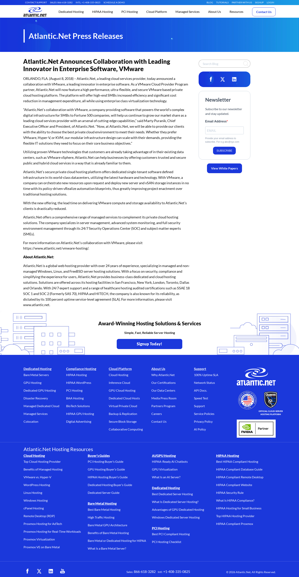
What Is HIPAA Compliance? (235, 500)
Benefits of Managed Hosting (43, 469)
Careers (156, 414)
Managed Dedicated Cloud (41, 406)
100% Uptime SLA (206, 375)
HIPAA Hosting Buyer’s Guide (108, 477)
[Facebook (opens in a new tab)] (27, 571)
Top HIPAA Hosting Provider (235, 516)
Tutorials (222, 2)
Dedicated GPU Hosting (40, 390)
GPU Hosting (32, 382)
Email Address (216, 121)
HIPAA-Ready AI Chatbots (170, 461)
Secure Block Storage (123, 421)
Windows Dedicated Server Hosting (176, 517)
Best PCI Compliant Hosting (171, 534)
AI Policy (200, 429)
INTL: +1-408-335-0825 (88, 2)
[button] (71, 12)
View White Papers (224, 168)
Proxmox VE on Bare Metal (42, 547)
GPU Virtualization (165, 469)
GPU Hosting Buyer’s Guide (106, 469)
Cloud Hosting (118, 375)
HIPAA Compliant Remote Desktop (239, 477)
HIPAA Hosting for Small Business (238, 508)
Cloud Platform (120, 369)
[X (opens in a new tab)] (39, 571)
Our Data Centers (163, 390)
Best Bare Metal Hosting (104, 509)
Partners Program (163, 406)
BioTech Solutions (78, 406)
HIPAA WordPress (78, 382)
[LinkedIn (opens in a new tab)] (51, 571)
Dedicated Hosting (38, 369)
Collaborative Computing (126, 429)
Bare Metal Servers (36, 375)
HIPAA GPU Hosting (80, 414)
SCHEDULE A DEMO (114, 2)
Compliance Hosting (81, 369)
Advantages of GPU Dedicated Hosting (178, 509)
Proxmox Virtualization (39, 539)
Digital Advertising (78, 421)
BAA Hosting (75, 398)
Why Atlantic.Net (163, 375)
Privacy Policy (203, 421)
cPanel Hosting (34, 508)
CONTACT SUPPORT (36, 2)
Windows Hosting (36, 500)
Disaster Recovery (36, 398)
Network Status (204, 382)
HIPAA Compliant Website (234, 485)
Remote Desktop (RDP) (39, 516)
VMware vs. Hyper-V (37, 477)
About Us (158, 369)
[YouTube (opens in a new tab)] (62, 571)
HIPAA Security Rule (230, 492)
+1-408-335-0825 (176, 571)
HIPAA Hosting (76, 375)
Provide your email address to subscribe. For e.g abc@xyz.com (222, 140)
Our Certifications (163, 382)
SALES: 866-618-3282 (61, 2)
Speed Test (201, 398)
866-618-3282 (145, 571)
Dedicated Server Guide (103, 492)
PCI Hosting (74, 390)
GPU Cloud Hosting (122, 390)
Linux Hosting (33, 492)
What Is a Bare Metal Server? (107, 548)
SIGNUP (259, 2)
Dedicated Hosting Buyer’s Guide (110, 485)
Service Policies (204, 414)
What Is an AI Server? (166, 477)
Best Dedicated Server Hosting (172, 494)
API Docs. (200, 390)
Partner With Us (242, 2)
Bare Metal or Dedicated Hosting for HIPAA (117, 540)
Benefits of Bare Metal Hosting (108, 533)
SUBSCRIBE (224, 150)
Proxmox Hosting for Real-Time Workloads (52, 531)
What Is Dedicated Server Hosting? (175, 502)
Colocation (31, 421)
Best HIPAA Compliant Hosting (237, 461)
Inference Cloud (119, 382)
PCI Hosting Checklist (166, 542)
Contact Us (264, 12)
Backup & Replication (123, 414)
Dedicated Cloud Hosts (124, 398)
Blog (210, 2)
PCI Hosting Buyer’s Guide (105, 461)
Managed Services (36, 414)
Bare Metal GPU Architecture (107, 525)
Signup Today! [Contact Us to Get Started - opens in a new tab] (149, 343)
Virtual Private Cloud (123, 406)
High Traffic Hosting (101, 517)
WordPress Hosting (37, 485)
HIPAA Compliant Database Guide (239, 469)
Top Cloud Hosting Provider (42, 461)
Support (200, 369)
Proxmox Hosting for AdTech (43, 523)
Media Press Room (163, 398)
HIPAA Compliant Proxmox (234, 523)
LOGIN (270, 2)
